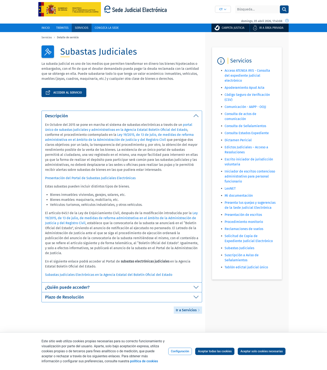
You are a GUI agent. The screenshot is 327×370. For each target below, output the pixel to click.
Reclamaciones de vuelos (244, 229)
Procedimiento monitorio (244, 222)
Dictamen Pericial (238, 140)
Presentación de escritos (243, 215)
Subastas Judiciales (239, 248)
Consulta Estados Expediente (247, 133)
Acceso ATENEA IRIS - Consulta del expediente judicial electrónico (247, 75)
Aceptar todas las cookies (215, 351)
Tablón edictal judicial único (246, 267)
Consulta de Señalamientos (245, 126)
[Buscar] (257, 9)
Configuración (180, 351)
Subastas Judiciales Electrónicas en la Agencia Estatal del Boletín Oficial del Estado (108, 275)
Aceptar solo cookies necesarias (261, 351)
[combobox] (223, 9)
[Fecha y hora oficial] (287, 21)
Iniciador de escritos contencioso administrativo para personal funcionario (250, 176)
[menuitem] (45, 28)
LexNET (230, 188)
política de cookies (144, 361)
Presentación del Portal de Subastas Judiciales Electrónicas (90, 178)
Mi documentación (239, 196)
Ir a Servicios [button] (188, 310)
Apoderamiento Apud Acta (244, 88)
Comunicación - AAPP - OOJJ (245, 107)
